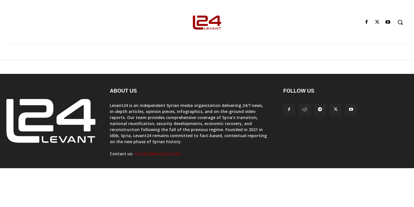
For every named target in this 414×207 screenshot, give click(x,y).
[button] (400, 22)
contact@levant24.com (157, 153)
